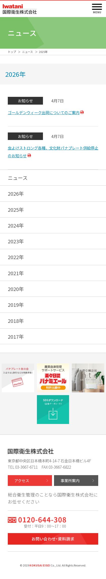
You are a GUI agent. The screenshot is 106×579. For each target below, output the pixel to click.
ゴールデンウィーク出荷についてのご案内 (43, 112)
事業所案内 (70, 480)
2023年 (16, 241)
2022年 (16, 257)
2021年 (16, 273)
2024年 (16, 225)
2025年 (16, 209)
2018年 (16, 320)
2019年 (16, 304)
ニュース (18, 177)
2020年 (16, 289)
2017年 (16, 336)
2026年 (16, 193)
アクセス (21, 480)
